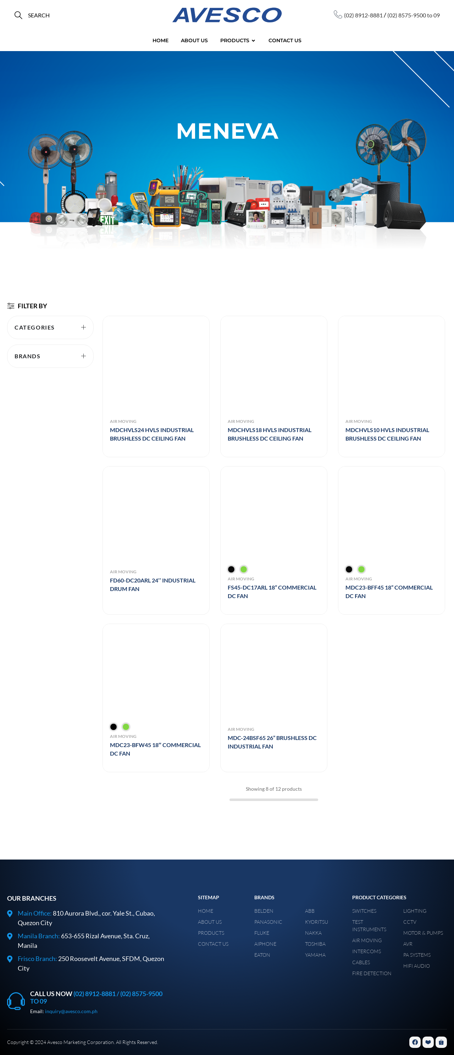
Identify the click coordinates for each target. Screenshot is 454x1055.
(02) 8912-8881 (363, 15)
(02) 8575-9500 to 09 (413, 15)
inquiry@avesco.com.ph (71, 1011)
